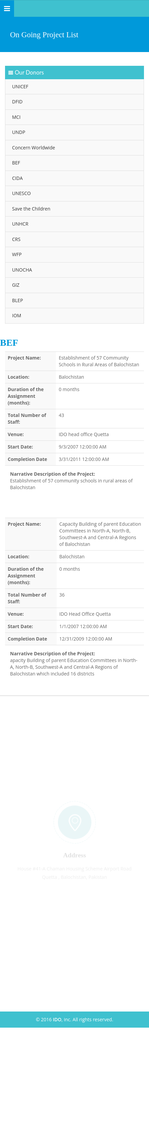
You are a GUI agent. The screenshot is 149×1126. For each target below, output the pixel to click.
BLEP (16, 300)
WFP (16, 254)
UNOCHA (21, 270)
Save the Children (30, 208)
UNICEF (19, 86)
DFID (16, 101)
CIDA (16, 178)
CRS (15, 239)
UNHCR (19, 224)
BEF (15, 162)
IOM (15, 315)
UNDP (17, 132)
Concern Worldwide (32, 147)
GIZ (15, 285)
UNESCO (20, 193)
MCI (15, 117)
